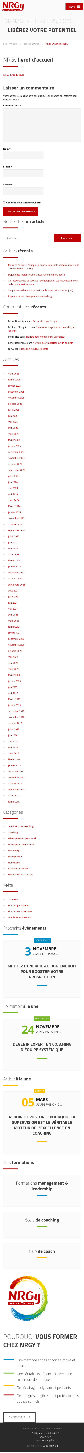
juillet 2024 (13, 476)
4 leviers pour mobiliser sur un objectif (45, 337)
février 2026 (14, 380)
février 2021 (14, 627)
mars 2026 (13, 374)
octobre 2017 (15, 784)
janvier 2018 (14, 766)
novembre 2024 (16, 458)
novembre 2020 (16, 645)
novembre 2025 (16, 398)
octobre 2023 (15, 525)
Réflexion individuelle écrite (34, 349)
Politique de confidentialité (45, 1433)
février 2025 (14, 440)
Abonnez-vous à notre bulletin (22, 203)
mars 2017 (13, 796)
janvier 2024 (14, 513)
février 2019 (14, 699)
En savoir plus (19, 1418)
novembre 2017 (16, 778)
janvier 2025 (14, 446)
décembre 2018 (16, 712)
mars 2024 (13, 500)
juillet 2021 (13, 597)
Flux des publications (19, 906)
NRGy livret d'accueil (13, 75)
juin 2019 (13, 688)
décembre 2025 (16, 392)
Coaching (13, 833)
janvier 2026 (14, 386)
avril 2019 (13, 693)
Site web (8, 185)
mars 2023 (13, 555)
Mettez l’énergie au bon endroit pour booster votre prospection (42, 972)
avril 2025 (13, 428)
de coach (42, 1251)
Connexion (13, 900)
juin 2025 (13, 416)
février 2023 (14, 561)
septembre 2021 (16, 585)
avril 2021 (13, 615)
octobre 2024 (15, 464)
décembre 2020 (16, 639)
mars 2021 (13, 621)
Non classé (14, 863)
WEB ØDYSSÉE (50, 1446)
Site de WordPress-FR (19, 918)
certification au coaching (20, 827)
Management (15, 857)
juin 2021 (13, 603)
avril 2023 (13, 549)
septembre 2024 (16, 471)
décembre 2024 (16, 452)
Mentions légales (45, 1441)
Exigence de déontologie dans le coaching (30, 297)
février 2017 (14, 802)
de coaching (42, 1220)
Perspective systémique (45, 322)
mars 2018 (13, 754)
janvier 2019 (14, 706)
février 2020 (14, 675)
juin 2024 (13, 482)
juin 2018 (13, 736)
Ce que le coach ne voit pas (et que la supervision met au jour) (40, 291)
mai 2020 (13, 657)
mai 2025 (13, 422)
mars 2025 (13, 434)
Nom (7, 149)
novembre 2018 (16, 718)
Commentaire (12, 106)
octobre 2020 (15, 651)
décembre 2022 (16, 573)
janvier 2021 (14, 633)
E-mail (7, 167)
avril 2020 (13, 663)
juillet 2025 (13, 410)
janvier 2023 (14, 567)
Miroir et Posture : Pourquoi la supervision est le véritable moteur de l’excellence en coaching (42, 1125)
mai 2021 (13, 609)
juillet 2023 (13, 537)
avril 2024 (13, 495)
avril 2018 (13, 748)
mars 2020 (13, 669)
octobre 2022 (15, 579)
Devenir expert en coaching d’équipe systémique (42, 1048)
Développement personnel (22, 839)
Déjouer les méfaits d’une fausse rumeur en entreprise (36, 275)
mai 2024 (13, 489)
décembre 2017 (16, 772)
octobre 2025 (15, 404)
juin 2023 (13, 543)
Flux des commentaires (20, 912)
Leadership (13, 851)
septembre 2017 (16, 790)
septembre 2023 (16, 531)
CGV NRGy (45, 1437)
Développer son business (21, 845)
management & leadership (42, 1186)
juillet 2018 (13, 730)
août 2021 (13, 591)
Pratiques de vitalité (18, 869)
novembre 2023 (16, 519)
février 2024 (14, 507)
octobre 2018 (15, 724)
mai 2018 (13, 742)
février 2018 (14, 760)
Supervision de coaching (20, 875)
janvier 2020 (14, 681)
